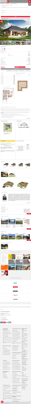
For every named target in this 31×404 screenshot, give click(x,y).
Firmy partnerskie (24, 359)
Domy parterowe (24, 328)
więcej (29, 208)
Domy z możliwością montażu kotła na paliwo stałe (16, 391)
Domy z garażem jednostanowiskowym (15, 378)
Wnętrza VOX (28, 70)
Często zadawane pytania (24, 365)
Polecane (23, 338)
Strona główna (2, 3)
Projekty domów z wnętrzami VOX (24, 352)
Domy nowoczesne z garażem (16, 328)
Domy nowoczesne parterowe (16, 324)
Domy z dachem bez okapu (6, 382)
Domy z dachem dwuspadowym (7, 376)
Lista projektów (7, 3)
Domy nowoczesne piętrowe (15, 325)
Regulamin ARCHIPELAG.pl (24, 372)
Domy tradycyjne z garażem (6, 344)
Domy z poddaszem (14, 364)
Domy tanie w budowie (15, 337)
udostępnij (5, 45)
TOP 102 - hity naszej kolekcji (24, 326)
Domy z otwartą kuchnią (6, 354)
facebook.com (1, 312)
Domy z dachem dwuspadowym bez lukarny (7, 388)
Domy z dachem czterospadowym (7, 380)
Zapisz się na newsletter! (25, 366)
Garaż (2, 14)
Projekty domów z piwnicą (6, 357)
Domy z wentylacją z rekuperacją (7, 323)
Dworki (4, 337)
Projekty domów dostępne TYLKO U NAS (25, 348)
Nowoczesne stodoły (24, 342)
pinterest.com (5, 312)
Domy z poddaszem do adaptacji (16, 365)
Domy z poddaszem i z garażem (16, 372)
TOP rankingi (4, 396)
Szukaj (15, 16)
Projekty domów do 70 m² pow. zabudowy (24, 354)
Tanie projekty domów (15, 338)
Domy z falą (4, 379)
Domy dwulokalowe (5, 367)
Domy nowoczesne (24, 323)
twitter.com (8, 312)
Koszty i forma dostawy (25, 374)
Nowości (13, 396)
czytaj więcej (28, 118)
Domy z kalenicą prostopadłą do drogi (7, 385)
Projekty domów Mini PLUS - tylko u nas (7, 330)
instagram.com (10, 312)
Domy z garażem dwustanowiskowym (15, 380)
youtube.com (6, 312)
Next (30, 43)
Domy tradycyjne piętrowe (6, 341)
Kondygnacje (2, 12)
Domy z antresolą (5, 356)
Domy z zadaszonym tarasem (6, 353)
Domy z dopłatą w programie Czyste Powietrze (7, 332)
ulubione (10, 45)
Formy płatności (24, 373)
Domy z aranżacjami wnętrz (24, 337)
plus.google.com (3, 312)
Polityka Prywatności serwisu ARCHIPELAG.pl (25, 370)
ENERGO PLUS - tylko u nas (15, 321)
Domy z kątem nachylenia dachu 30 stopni (7, 384)
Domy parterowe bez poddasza (16, 368)
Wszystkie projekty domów (24, 320)
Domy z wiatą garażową (15, 376)
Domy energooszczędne (6, 320)
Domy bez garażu (14, 383)
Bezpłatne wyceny (22, 70)
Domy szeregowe (5, 366)
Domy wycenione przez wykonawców (25, 341)
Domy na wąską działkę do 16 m (16, 356)
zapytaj (8, 45)
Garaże (4, 363)
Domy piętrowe (24, 332)
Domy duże (13, 346)
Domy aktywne (14, 331)
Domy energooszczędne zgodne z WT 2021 (7, 328)
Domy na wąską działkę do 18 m (16, 357)
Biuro (22, 363)
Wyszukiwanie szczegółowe (5, 18)
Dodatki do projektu (9, 70)
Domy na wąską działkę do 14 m (16, 354)
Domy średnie (14, 345)
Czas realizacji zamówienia (23, 377)
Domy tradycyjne (5, 338)
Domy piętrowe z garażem (15, 371)
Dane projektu (2, 70)
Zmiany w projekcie (15, 70)
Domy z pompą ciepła (5, 326)
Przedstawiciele (24, 360)
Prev (1, 43)
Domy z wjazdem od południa (16, 353)
